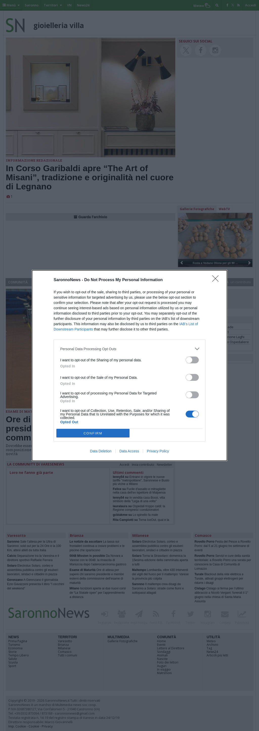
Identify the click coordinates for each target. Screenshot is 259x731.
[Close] (217, 280)
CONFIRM (92, 433)
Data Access (129, 451)
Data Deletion (101, 451)
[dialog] (129, 365)
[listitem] (129, 348)
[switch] (192, 360)
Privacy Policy (158, 451)
